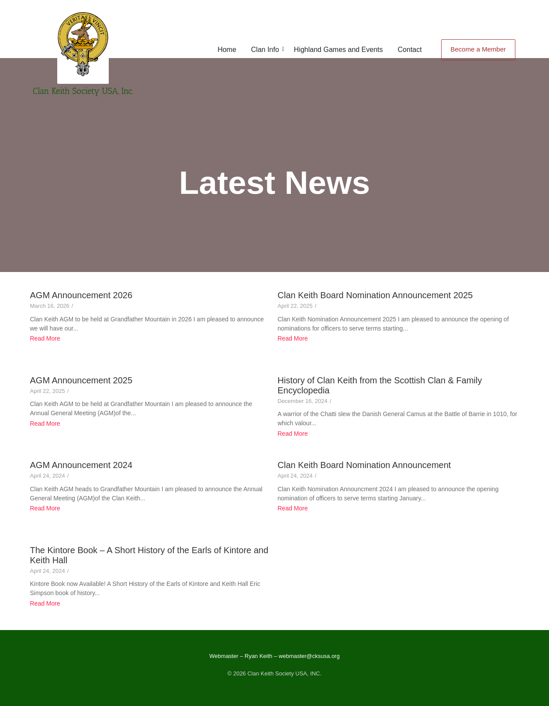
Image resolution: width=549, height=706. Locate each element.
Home (227, 49)
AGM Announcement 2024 (81, 465)
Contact (410, 49)
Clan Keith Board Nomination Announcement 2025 (375, 295)
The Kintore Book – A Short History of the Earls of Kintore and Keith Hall (149, 555)
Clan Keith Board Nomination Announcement (364, 465)
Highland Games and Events (338, 49)
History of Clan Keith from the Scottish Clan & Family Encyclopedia (380, 385)
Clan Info (266, 49)
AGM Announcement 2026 (81, 295)
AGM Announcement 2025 (81, 380)
